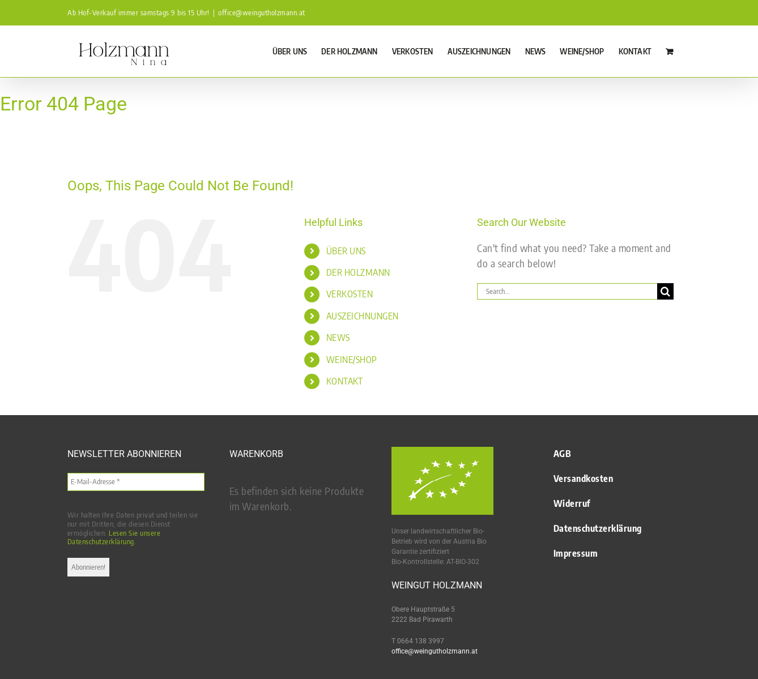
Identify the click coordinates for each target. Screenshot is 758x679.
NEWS (338, 337)
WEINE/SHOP (351, 359)
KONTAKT (344, 381)
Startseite (11, 134)
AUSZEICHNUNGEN (362, 316)
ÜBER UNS (346, 251)
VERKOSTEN (349, 294)
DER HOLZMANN (358, 272)
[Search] (665, 291)
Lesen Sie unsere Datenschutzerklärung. (114, 537)
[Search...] (567, 291)
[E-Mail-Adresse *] (136, 482)
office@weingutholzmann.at (261, 12)
